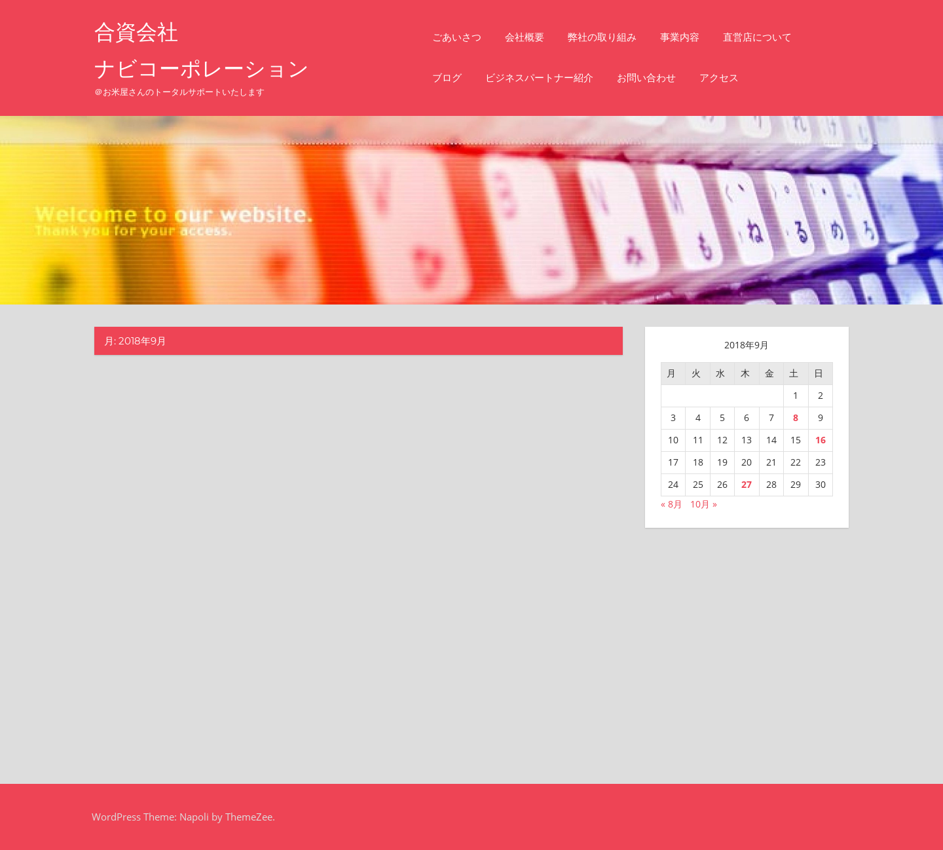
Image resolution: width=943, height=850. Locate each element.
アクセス (719, 77)
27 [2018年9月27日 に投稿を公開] (746, 484)
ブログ (447, 77)
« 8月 (671, 504)
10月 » (703, 504)
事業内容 (679, 37)
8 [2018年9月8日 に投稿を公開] (795, 417)
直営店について (757, 37)
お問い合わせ (646, 77)
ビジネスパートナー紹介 (539, 77)
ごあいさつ (456, 37)
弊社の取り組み (602, 37)
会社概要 (524, 37)
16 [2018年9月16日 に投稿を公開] (820, 440)
